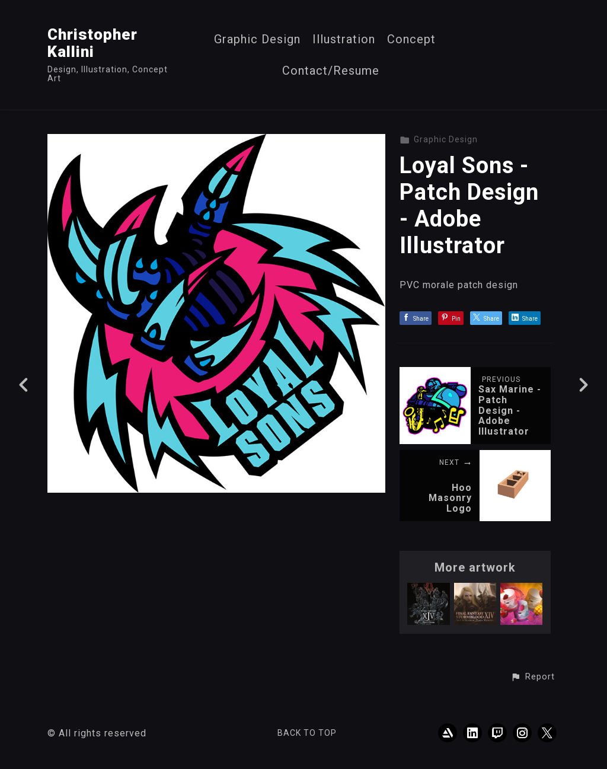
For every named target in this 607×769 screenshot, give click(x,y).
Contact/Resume (330, 71)
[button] (533, 677)
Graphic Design (257, 39)
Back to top (307, 733)
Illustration (343, 39)
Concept (411, 39)
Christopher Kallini (92, 42)
